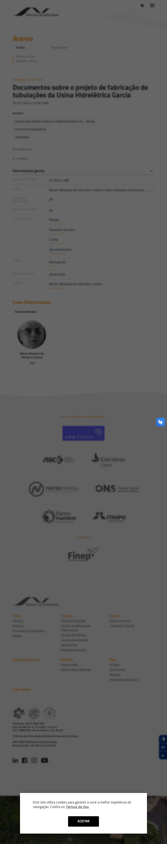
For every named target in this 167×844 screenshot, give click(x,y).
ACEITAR (84, 821)
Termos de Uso (77, 806)
